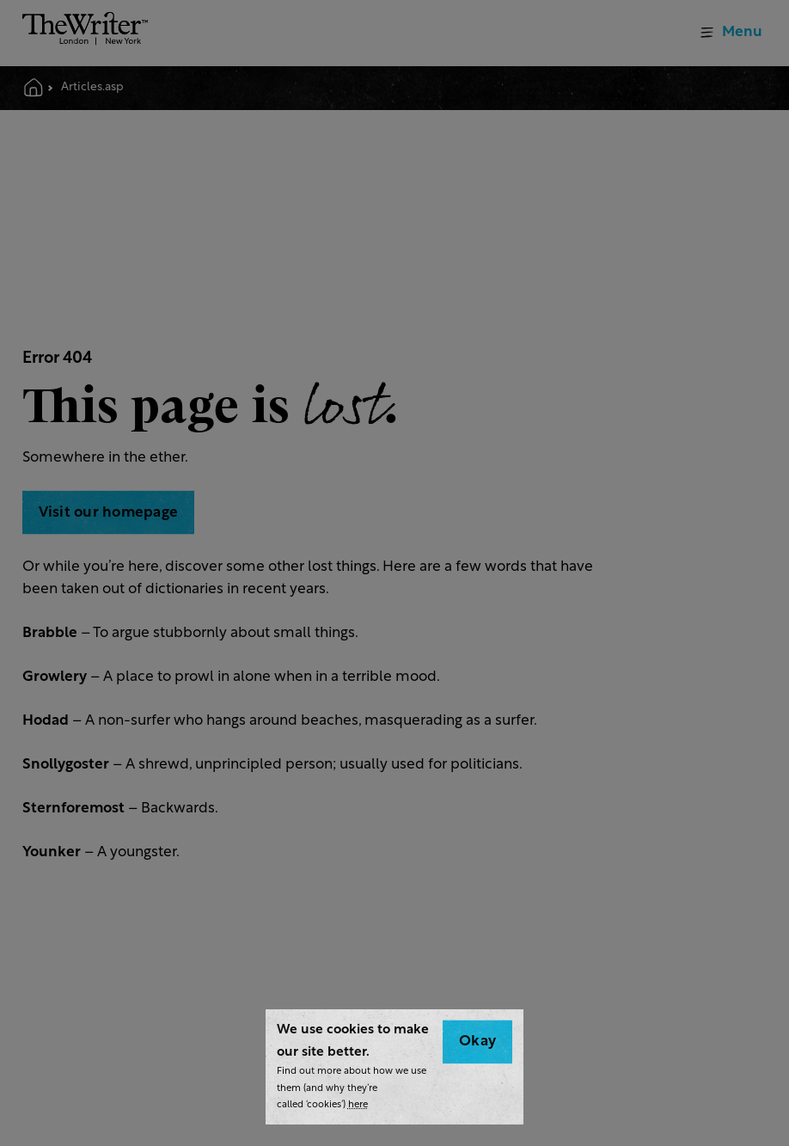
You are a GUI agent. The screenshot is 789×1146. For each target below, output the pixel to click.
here (358, 1105)
